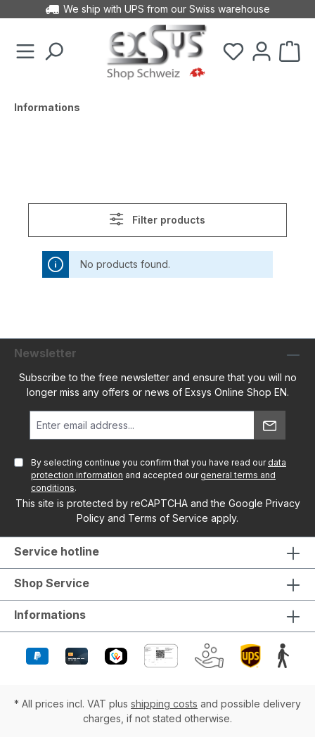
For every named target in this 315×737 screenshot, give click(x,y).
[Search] (53, 52)
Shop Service (51, 583)
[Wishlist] (233, 52)
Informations (50, 615)
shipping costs (164, 704)
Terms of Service (168, 518)
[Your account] (261, 52)
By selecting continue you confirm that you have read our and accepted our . (158, 475)
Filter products (157, 219)
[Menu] (25, 52)
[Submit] (269, 425)
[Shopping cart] (289, 52)
